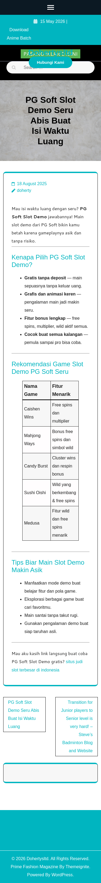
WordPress (62, 875)
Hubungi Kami (50, 62)
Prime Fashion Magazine (34, 866)
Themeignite (77, 866)
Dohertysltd (50, 52)
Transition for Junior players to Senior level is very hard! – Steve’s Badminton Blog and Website (77, 726)
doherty (24, 190)
